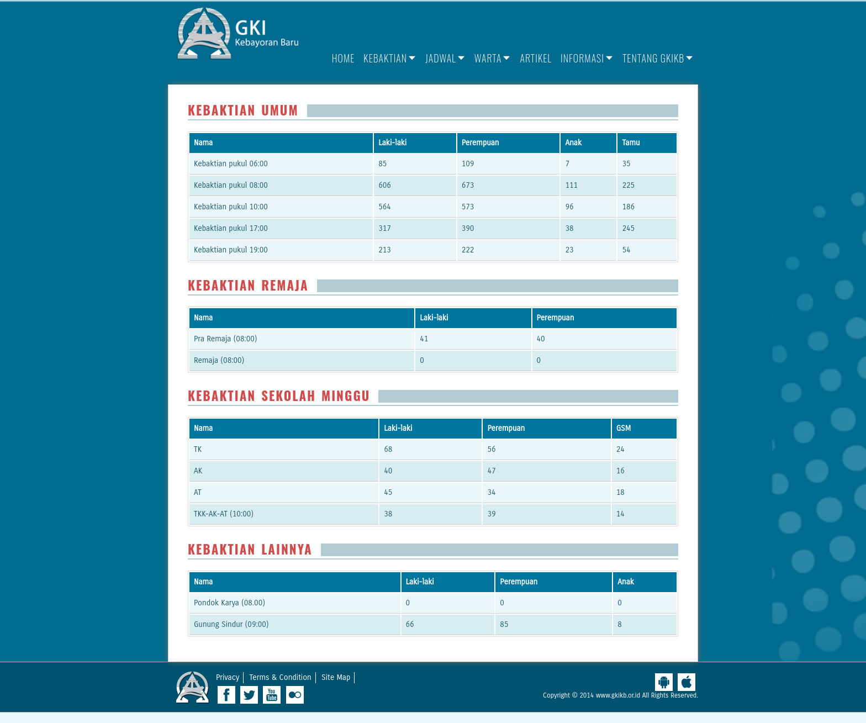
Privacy (227, 677)
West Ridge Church (192, 687)
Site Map (335, 677)
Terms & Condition (280, 677)
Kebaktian (385, 58)
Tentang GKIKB (653, 58)
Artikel (536, 58)
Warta (488, 58)
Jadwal (440, 58)
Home (343, 58)
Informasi (582, 58)
